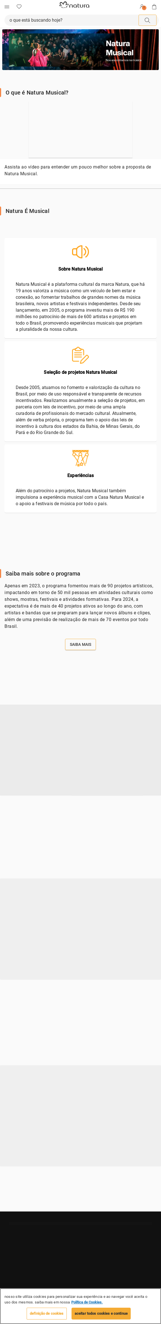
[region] (80, 1306)
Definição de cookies (47, 1313)
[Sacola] (154, 6)
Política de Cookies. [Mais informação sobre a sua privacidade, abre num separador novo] (87, 1302)
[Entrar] (142, 6)
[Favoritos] (19, 6)
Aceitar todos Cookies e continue (101, 1313)
